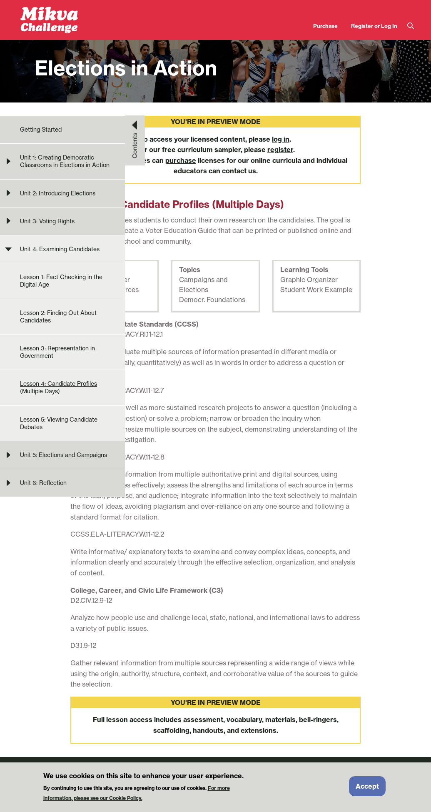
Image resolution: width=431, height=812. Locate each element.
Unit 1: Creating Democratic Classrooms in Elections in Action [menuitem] (65, 161)
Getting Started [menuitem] (41, 129)
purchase (180, 160)
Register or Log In (374, 25)
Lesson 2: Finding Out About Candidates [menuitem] (58, 316)
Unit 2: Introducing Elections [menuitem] (57, 193)
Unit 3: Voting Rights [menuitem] (47, 221)
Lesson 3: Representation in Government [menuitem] (57, 352)
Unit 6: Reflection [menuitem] (43, 483)
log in (280, 139)
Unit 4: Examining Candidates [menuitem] (60, 249)
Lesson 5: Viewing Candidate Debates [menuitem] (58, 423)
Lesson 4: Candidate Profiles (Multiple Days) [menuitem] (58, 387)
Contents (135, 145)
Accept (367, 789)
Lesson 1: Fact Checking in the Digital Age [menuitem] (61, 280)
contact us (239, 171)
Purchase (325, 25)
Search (410, 26)
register (280, 149)
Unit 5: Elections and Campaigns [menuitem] (63, 455)
